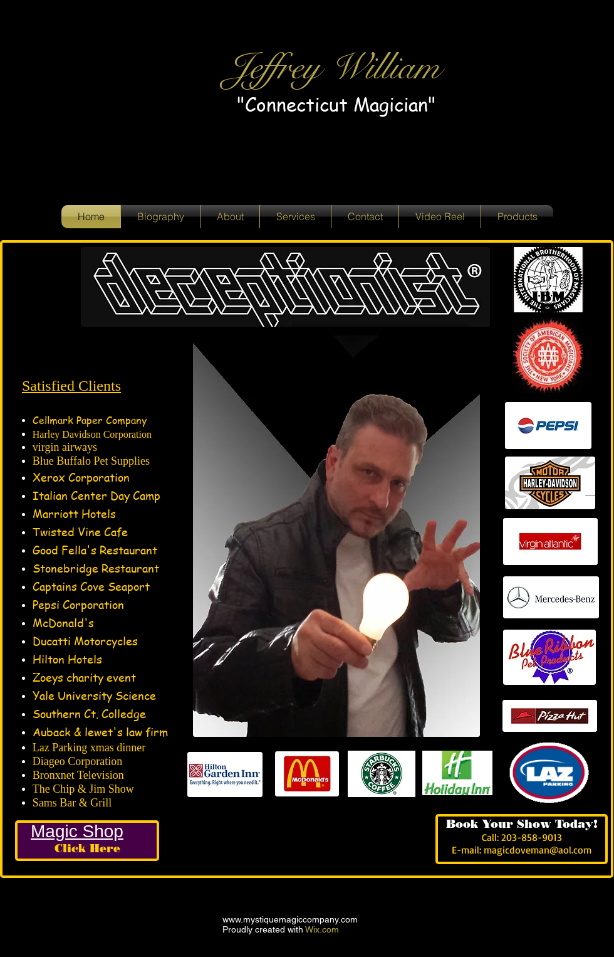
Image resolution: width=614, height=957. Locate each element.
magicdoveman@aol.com (537, 849)
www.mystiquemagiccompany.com (290, 919)
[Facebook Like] (269, 830)
